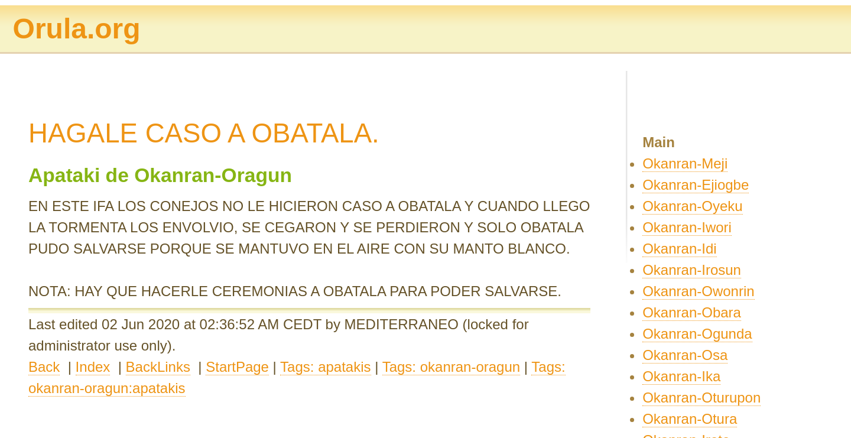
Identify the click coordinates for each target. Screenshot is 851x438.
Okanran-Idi (679, 249)
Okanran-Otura (689, 419)
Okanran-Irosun (691, 270)
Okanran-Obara (691, 312)
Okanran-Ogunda (697, 334)
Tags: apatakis (325, 367)
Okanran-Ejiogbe (695, 185)
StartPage (237, 367)
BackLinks (158, 367)
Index (93, 367)
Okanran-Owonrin (698, 291)
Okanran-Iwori (687, 227)
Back (44, 367)
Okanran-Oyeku (692, 206)
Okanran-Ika (681, 376)
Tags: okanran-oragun (451, 367)
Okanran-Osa (684, 355)
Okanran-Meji (684, 163)
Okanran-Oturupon (701, 397)
